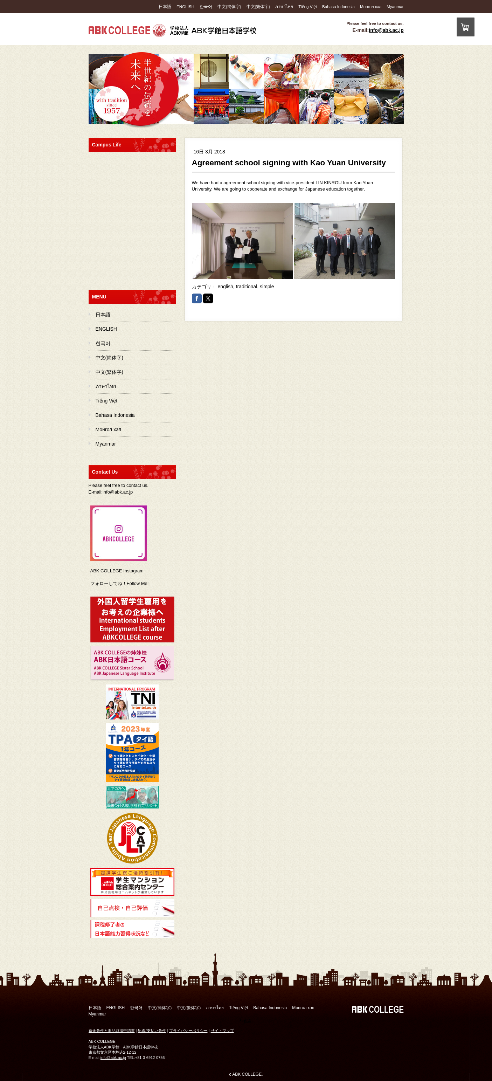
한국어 (206, 6)
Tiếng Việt (307, 6)
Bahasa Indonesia (338, 6)
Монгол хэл (370, 6)
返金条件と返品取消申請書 (112, 1030)
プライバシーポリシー (188, 1030)
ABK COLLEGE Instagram (117, 570)
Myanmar (395, 6)
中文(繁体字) (258, 6)
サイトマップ (222, 1030)
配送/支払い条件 (152, 1030)
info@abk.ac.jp (386, 30)
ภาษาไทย (284, 6)
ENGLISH (185, 6)
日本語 (165, 6)
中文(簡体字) (229, 6)
